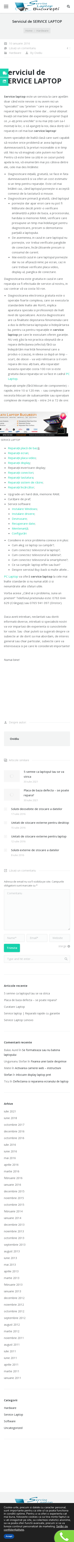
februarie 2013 (13, 1284)
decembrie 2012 (14, 1298)
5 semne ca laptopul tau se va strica (44, 774)
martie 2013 (11, 1278)
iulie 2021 (10, 1111)
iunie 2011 (10, 1358)
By (36, 53)
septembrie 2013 (14, 1244)
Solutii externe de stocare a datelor (35, 850)
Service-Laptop (13, 1414)
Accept (9, 1536)
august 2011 (12, 1344)
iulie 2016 (10, 1145)
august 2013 (12, 1251)
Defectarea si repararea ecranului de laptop (40, 1081)
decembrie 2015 (14, 1191)
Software (10, 1421)
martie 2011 (11, 1371)
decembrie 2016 (14, 1131)
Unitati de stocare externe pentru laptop (39, 836)
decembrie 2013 (14, 1224)
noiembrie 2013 (14, 1231)
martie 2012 (11, 1331)
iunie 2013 (10, 1258)
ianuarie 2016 (12, 1184)
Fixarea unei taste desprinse (49, 1061)
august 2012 (12, 1324)
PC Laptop (11, 576)
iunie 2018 (10, 1118)
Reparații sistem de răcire (25, 482)
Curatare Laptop (14, 1007)
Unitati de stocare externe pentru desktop (40, 823)
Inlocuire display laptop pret (33, 1075)
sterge (62, 946)
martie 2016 (11, 1171)
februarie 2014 (13, 1211)
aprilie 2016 (11, 1164)
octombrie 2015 (14, 1204)
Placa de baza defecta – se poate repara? (46, 792)
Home (29, 30)
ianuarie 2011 (12, 1378)
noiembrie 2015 (14, 1198)
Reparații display (19, 463)
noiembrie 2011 (14, 1338)
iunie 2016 (10, 1151)
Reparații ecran (18, 453)
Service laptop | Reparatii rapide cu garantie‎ (32, 1013)
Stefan (8, 1075)
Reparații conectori (20, 472)
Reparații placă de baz (23, 448)
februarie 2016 (13, 1178)
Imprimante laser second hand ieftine (34, 1460)
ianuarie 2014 (12, 1218)
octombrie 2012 (14, 1311)
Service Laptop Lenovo (18, 1020)
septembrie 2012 (14, 1318)
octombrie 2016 (14, 1138)
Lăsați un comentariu (22, 48)
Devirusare (19, 519)
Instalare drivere (23, 514)
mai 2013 (10, 1264)
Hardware (43, 30)
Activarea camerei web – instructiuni (38, 1068)
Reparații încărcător (21, 487)
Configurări (19, 533)
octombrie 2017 (14, 1125)
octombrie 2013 (14, 1238)
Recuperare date (23, 523)
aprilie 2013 (11, 1271)
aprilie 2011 (11, 1364)
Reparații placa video (22, 458)
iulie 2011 (10, 1351)
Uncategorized (13, 1428)
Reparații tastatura (20, 477)
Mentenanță (20, 528)
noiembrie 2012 (14, 1304)
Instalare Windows (24, 509)
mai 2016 (10, 1158)
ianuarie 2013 (12, 1291)
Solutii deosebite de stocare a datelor (36, 809)
